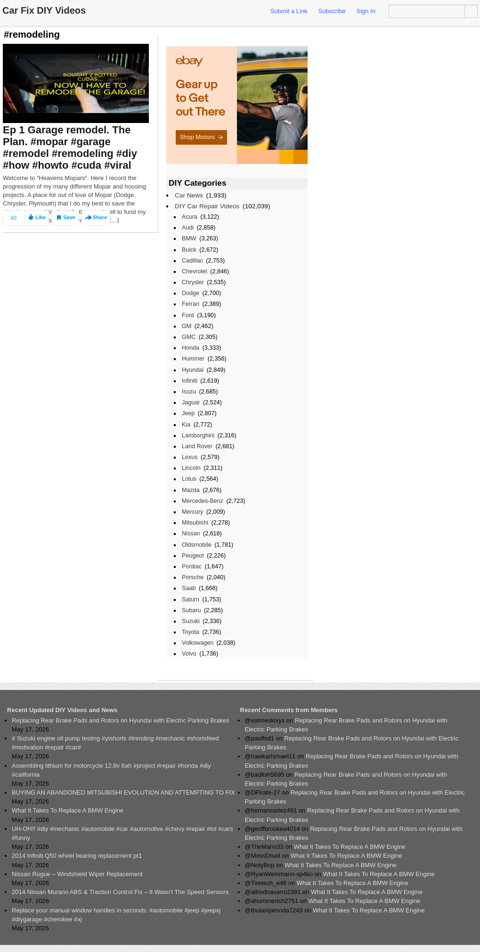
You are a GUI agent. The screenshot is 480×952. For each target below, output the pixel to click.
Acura (189, 216)
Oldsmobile (197, 545)
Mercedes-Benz (202, 501)
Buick (189, 249)
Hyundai (192, 370)
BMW (189, 238)
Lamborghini (198, 435)
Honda (190, 348)
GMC (188, 337)
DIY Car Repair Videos (207, 206)
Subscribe (332, 11)
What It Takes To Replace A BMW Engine (67, 810)
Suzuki (191, 621)
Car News (189, 195)
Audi (188, 227)
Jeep (188, 413)
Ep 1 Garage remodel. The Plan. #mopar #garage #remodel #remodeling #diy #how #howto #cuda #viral (70, 147)
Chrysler (193, 282)
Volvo (189, 653)
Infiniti (189, 381)
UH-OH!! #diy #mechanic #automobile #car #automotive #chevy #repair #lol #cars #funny (122, 833)
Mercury (192, 512)
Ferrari (190, 304)
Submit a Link (289, 11)
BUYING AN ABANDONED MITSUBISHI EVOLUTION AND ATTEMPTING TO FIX (123, 792)
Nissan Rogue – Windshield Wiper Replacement (77, 874)
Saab (188, 588)
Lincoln (191, 468)
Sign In (366, 11)
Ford (188, 315)
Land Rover (197, 446)
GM (186, 326)
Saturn (190, 599)
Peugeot (193, 555)
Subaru (191, 610)
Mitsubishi (195, 522)
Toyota (190, 632)
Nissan (191, 533)
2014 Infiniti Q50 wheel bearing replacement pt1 (77, 855)
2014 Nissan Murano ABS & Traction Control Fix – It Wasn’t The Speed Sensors (120, 891)
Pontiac (192, 566)
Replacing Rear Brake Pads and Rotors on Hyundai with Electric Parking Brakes (120, 720)
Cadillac (192, 260)
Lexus (190, 457)
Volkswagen (197, 643)
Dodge (190, 293)
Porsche (192, 577)
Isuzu (189, 391)
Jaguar (191, 402)
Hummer (193, 358)
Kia (186, 424)
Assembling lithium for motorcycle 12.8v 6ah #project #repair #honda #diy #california (111, 770)
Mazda (191, 490)
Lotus (189, 479)
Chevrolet (194, 271)
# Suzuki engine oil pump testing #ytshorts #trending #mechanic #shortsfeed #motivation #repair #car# (115, 743)
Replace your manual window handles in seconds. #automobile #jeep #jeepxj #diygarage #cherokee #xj (116, 915)
